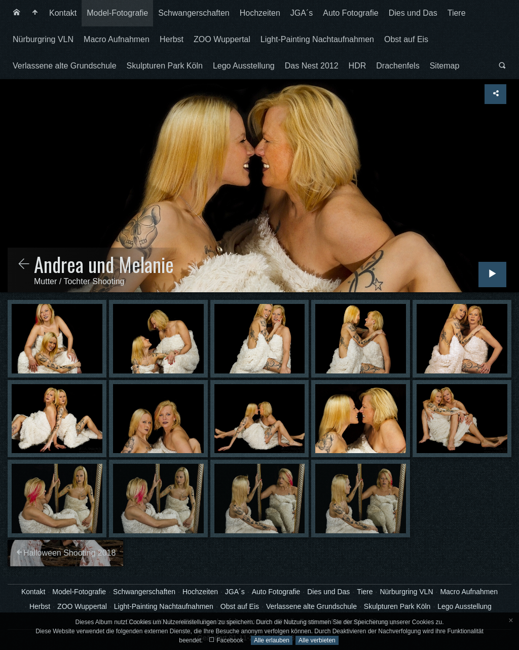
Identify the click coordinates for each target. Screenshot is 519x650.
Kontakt (63, 13)
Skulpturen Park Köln (165, 65)
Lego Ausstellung (244, 65)
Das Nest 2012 (312, 65)
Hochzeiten (260, 13)
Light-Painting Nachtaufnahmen (317, 39)
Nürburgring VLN (43, 39)
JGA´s (301, 13)
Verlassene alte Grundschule (65, 65)
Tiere (457, 13)
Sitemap (445, 65)
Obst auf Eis (406, 39)
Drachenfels (397, 65)
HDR (357, 65)
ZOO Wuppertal (222, 39)
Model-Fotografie (117, 13)
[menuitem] (17, 13)
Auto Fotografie (350, 13)
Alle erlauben (271, 640)
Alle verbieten (317, 640)
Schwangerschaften (194, 13)
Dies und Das (413, 13)
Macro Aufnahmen (117, 39)
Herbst (171, 39)
